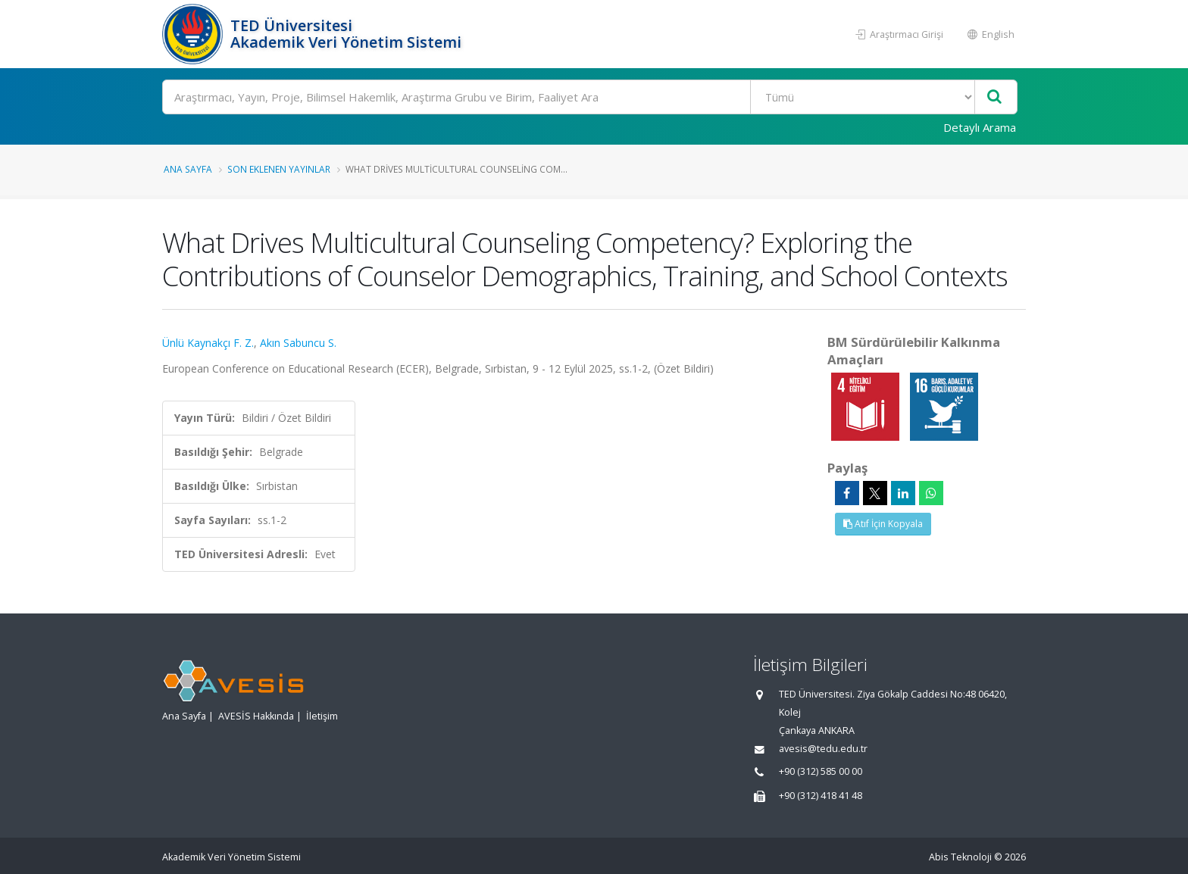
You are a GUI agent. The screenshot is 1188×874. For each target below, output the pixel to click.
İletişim (322, 716)
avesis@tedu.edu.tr (823, 748)
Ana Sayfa (188, 169)
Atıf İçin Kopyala (883, 523)
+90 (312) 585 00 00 (820, 771)
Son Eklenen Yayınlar (278, 169)
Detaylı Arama (979, 127)
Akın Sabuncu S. (298, 343)
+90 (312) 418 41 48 (820, 795)
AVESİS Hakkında (256, 716)
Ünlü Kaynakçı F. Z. (208, 343)
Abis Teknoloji (960, 857)
